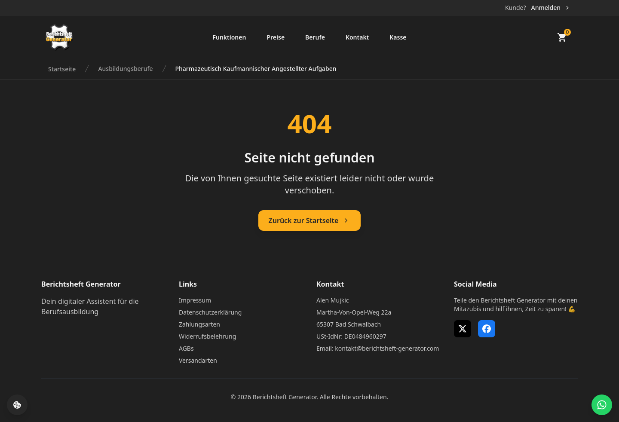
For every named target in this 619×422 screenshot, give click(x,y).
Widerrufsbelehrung (207, 336)
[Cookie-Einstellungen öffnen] (17, 404)
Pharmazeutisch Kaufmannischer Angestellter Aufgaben (256, 68)
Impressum (195, 300)
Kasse (397, 37)
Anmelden (551, 7)
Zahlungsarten (199, 324)
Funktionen (229, 37)
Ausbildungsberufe (125, 68)
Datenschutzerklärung (210, 312)
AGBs (186, 348)
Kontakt (357, 37)
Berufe (315, 37)
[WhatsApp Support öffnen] (601, 404)
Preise (276, 37)
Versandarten (198, 360)
